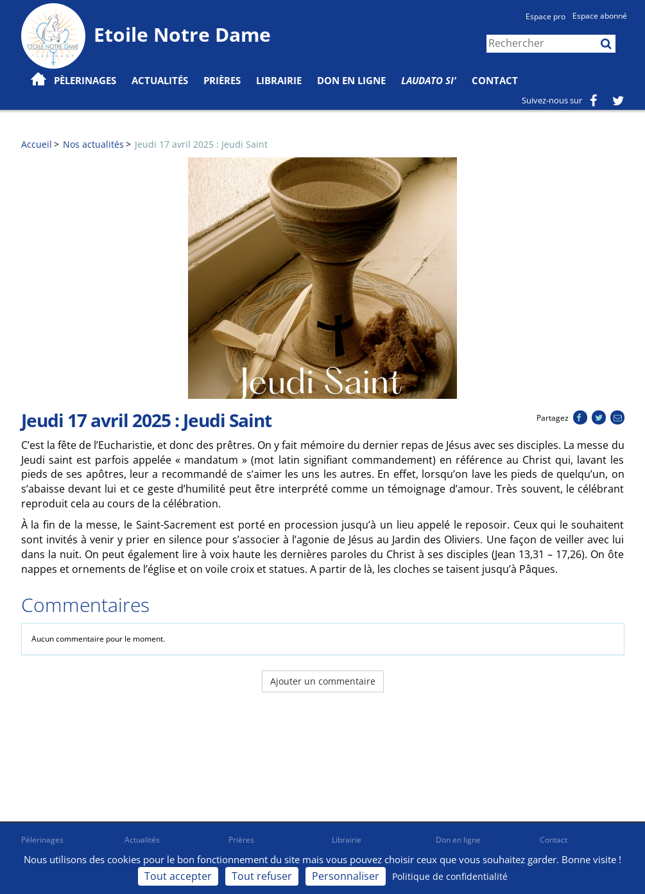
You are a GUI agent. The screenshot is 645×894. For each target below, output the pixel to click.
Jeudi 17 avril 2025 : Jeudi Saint (201, 144)
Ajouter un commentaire (322, 681)
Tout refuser (262, 876)
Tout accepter (178, 876)
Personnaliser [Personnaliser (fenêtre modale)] (345, 876)
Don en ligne (351, 80)
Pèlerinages (42, 839)
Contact (495, 80)
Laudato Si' (428, 80)
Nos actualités (93, 144)
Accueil (36, 144)
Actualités (142, 839)
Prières (222, 80)
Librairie (279, 80)
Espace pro (545, 16)
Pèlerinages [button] (85, 80)
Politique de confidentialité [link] (450, 876)
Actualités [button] (160, 80)
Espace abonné (599, 15)
